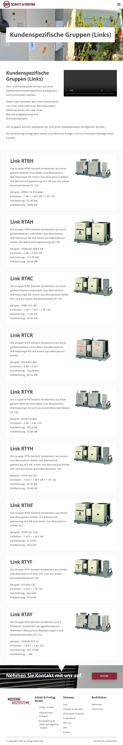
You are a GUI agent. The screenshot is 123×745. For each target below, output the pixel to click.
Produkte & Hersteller (73, 709)
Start (65, 704)
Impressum (97, 704)
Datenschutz (97, 709)
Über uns (67, 723)
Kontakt (104, 676)
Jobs (65, 727)
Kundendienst (69, 718)
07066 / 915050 (46, 707)
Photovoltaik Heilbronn (73, 714)
